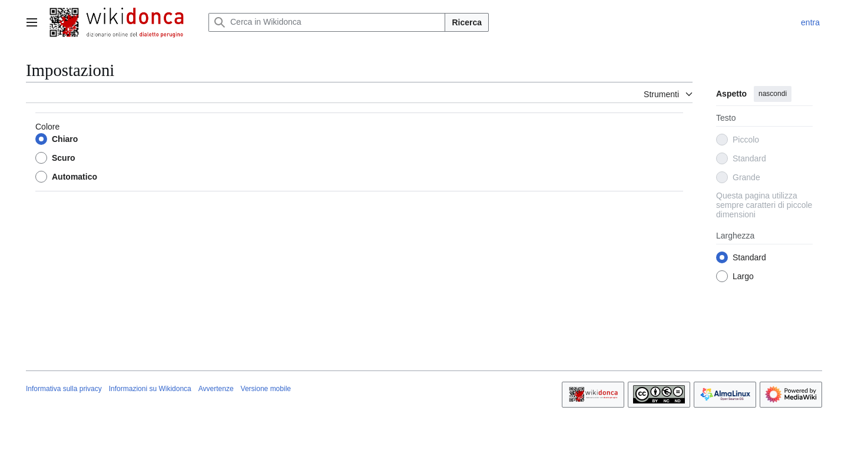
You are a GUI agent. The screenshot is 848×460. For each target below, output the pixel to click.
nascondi (772, 94)
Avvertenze (216, 389)
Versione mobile (266, 389)
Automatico (74, 176)
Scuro (63, 158)
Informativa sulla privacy (64, 389)
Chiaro (65, 139)
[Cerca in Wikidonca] (326, 22)
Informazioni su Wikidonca (150, 389)
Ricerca (467, 22)
